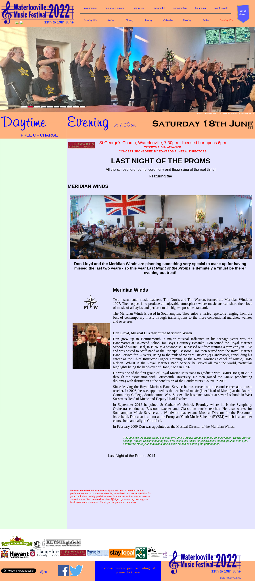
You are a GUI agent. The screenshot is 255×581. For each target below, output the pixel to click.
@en (43, 572)
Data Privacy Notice (230, 577)
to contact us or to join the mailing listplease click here (127, 570)
